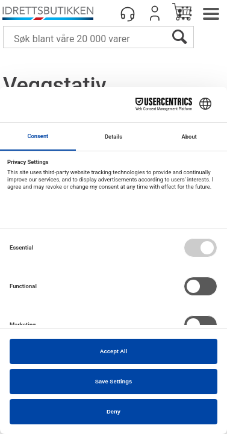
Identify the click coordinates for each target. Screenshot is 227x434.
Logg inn (155, 13)
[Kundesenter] (128, 13)
